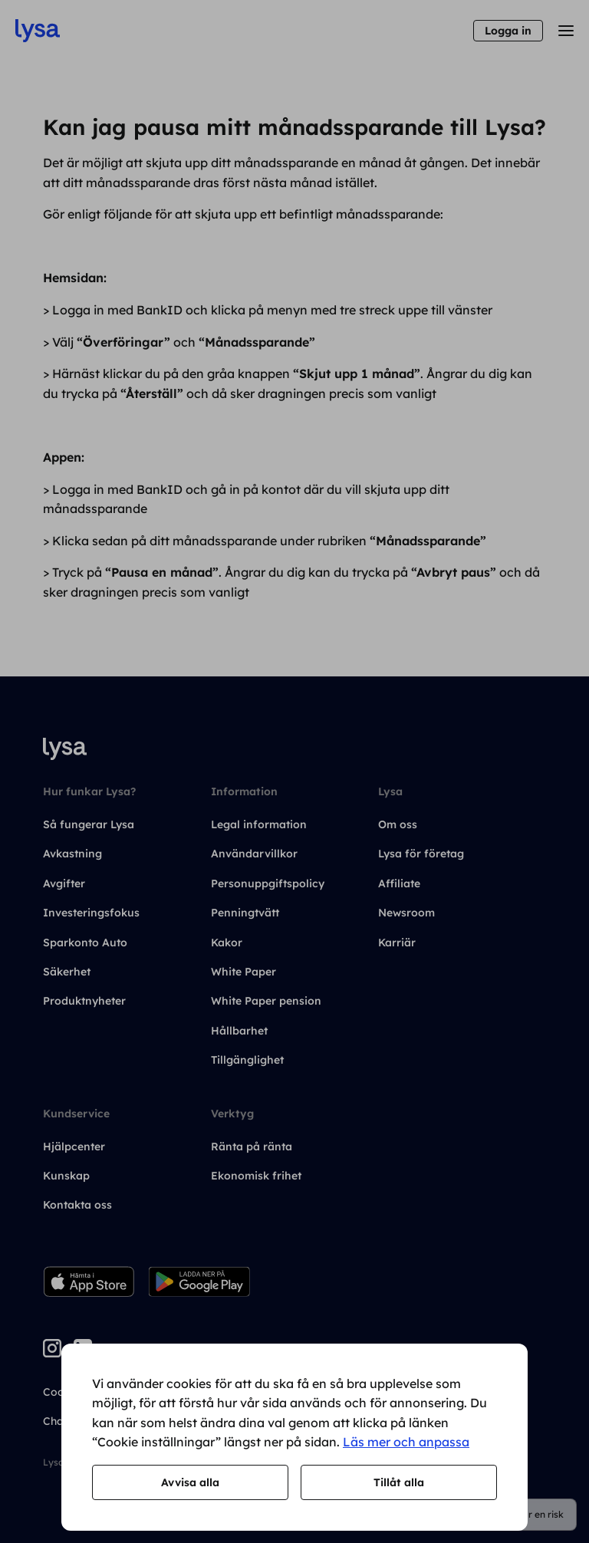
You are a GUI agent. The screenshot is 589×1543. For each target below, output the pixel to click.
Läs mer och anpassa (406, 1441)
